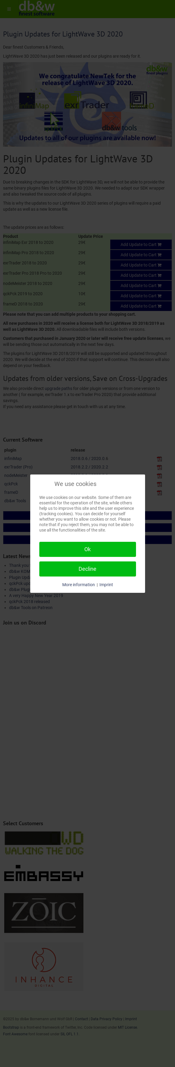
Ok (87, 549)
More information (78, 584)
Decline (87, 569)
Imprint (106, 584)
